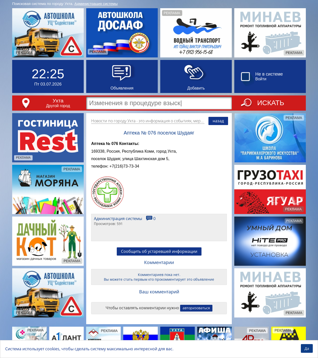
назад (218, 121)
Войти (261, 79)
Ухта (58, 100)
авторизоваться (196, 308)
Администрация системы (96, 3)
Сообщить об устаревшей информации (159, 251)
